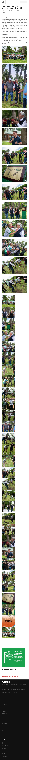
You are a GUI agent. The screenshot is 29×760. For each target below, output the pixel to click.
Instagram (5, 745)
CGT (3, 733)
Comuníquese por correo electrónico (10, 676)
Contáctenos (5, 756)
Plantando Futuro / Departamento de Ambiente (14, 7)
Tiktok (3, 751)
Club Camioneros (5, 735)
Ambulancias (4, 711)
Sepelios (3, 716)
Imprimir (3, 12)
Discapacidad (5, 709)
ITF (2, 730)
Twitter (4, 748)
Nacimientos (4, 704)
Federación (4, 726)
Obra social (4, 723)
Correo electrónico (9, 12)
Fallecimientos (5, 714)
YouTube (4, 753)
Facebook (5, 743)
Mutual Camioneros (6, 728)
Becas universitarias (6, 707)
